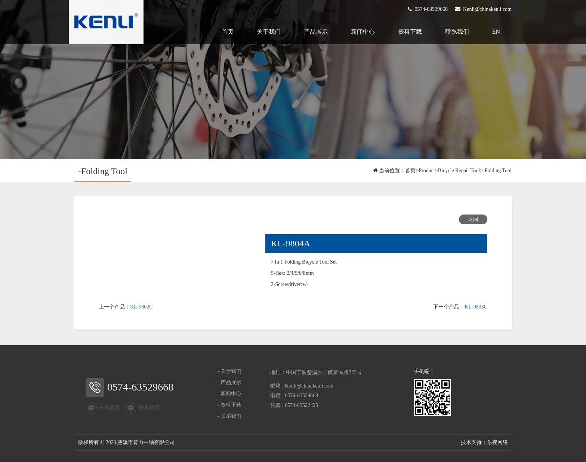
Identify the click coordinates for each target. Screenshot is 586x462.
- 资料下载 (229, 405)
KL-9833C (476, 307)
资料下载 (410, 31)
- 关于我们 (229, 371)
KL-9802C (141, 307)
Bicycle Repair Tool (459, 170)
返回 (473, 219)
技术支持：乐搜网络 (484, 442)
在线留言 (103, 408)
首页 (228, 31)
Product (427, 170)
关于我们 (269, 31)
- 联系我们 (229, 416)
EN (496, 31)
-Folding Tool (497, 170)
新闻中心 (363, 31)
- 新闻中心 (229, 393)
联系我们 (457, 31)
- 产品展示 (229, 382)
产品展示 (316, 31)
